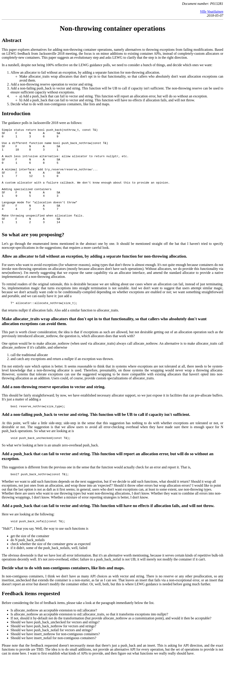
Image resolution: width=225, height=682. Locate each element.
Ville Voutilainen (211, 11)
